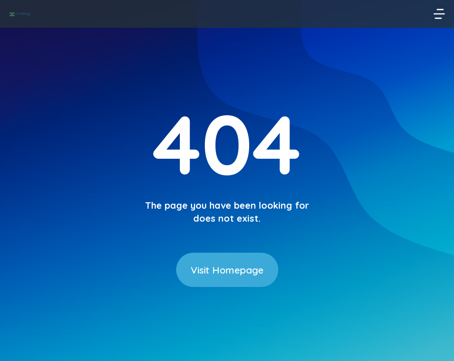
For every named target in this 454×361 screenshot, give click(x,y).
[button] (439, 14)
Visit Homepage (227, 270)
